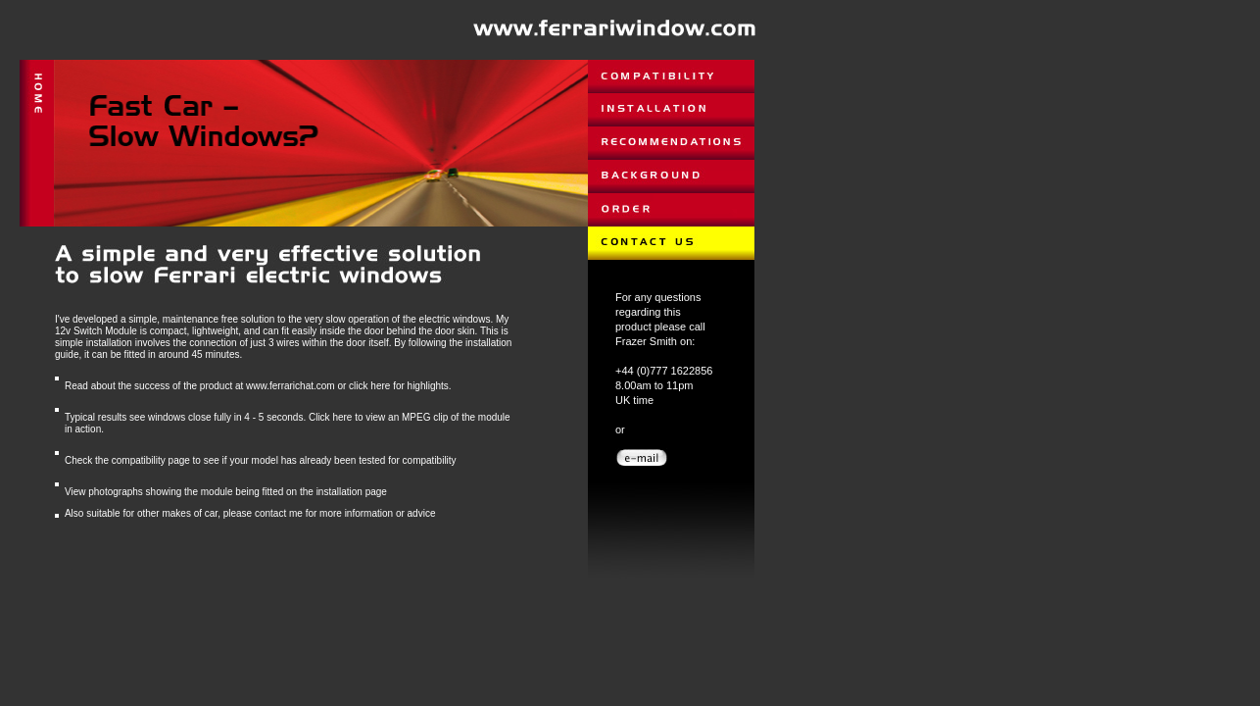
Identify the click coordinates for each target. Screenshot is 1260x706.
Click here (330, 417)
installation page (351, 491)
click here (369, 385)
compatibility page (151, 460)
